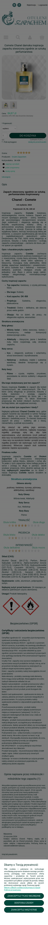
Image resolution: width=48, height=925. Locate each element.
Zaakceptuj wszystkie (24, 910)
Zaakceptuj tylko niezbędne (23, 896)
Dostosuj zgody (24, 903)
